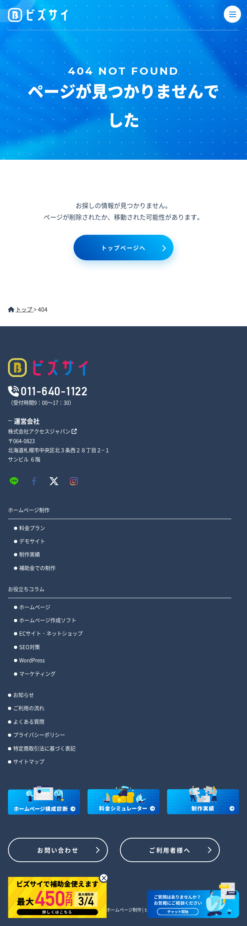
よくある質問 (28, 721)
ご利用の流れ (28, 708)
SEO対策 (29, 646)
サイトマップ (28, 761)
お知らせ (23, 694)
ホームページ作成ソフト (47, 620)
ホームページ (34, 607)
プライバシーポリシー (39, 734)
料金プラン (32, 527)
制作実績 (29, 554)
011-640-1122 (54, 391)
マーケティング (37, 673)
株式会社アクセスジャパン (42, 431)
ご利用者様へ (170, 850)
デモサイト (32, 541)
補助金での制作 (37, 567)
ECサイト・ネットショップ (51, 633)
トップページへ (123, 248)
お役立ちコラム (26, 589)
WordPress (32, 660)
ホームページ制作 (29, 510)
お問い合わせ (58, 850)
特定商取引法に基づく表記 (44, 748)
